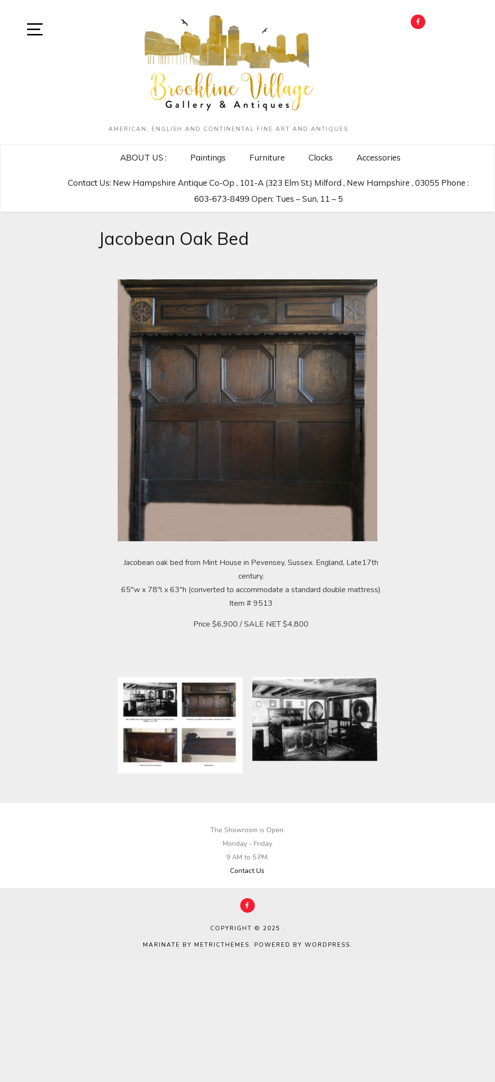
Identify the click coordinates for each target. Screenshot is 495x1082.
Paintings (208, 157)
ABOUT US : (143, 157)
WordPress (327, 945)
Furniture (267, 157)
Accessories (378, 157)
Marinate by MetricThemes (196, 945)
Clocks (321, 157)
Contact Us (247, 870)
